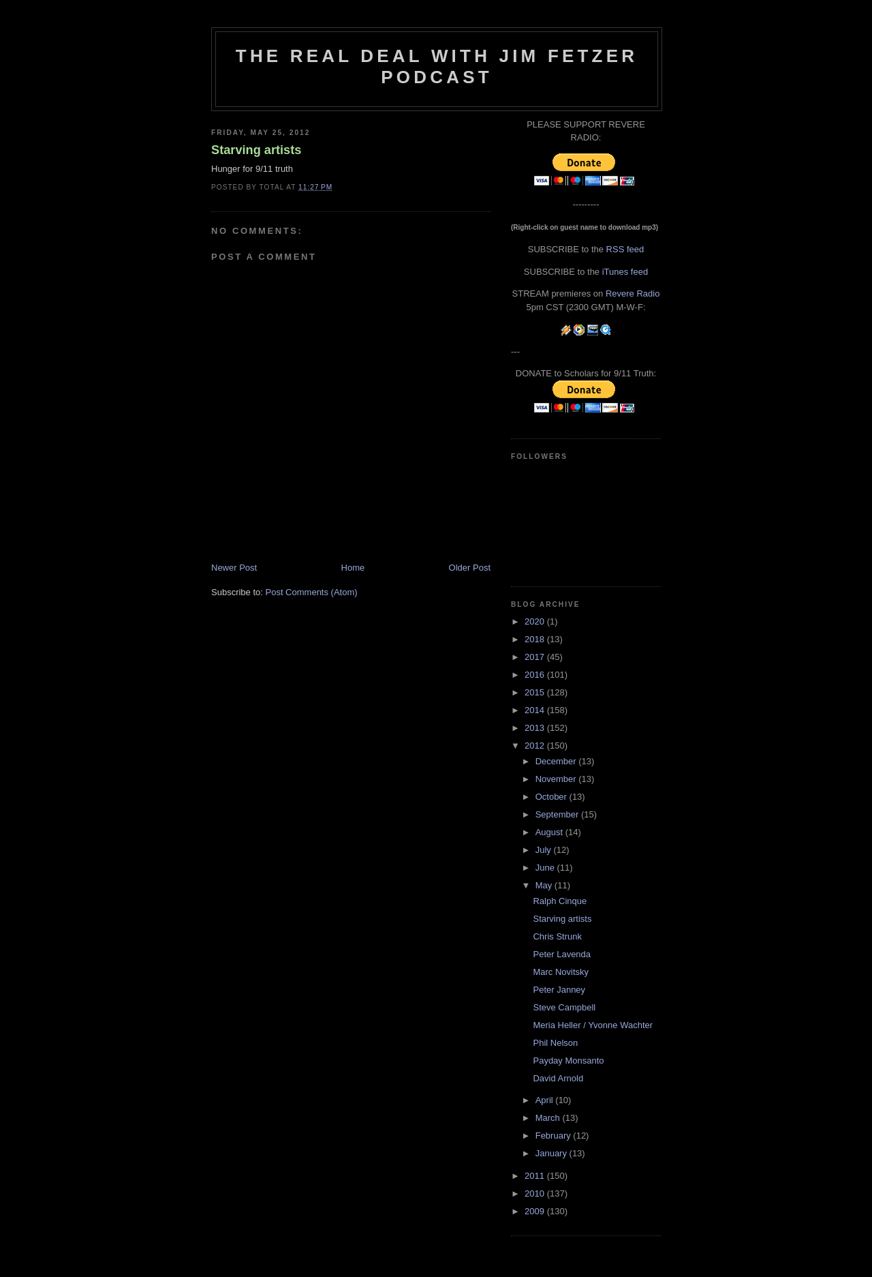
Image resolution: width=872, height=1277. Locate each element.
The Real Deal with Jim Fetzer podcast (437, 66)
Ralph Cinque (560, 901)
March (549, 1118)
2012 (536, 745)
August (550, 832)
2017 (536, 657)
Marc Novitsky (561, 972)
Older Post (469, 567)
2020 (536, 621)
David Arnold (558, 1078)
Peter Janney (559, 990)
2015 (536, 692)
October (552, 797)
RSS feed (625, 249)
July (544, 850)
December (557, 761)
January (552, 1153)
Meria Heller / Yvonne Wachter (593, 1025)
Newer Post (234, 567)
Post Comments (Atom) (312, 592)
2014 (536, 710)
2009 (536, 1211)
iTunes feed (625, 272)
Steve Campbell (564, 1007)
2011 (536, 1176)
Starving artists (256, 150)
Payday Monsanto (568, 1060)
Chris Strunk (557, 936)
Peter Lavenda (562, 954)
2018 (536, 639)
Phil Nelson (555, 1043)
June (546, 867)
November (557, 779)
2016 (536, 675)
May (545, 885)
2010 (536, 1193)
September (558, 814)
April (545, 1100)
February (554, 1135)
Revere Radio (633, 293)
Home (353, 567)
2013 (536, 728)
